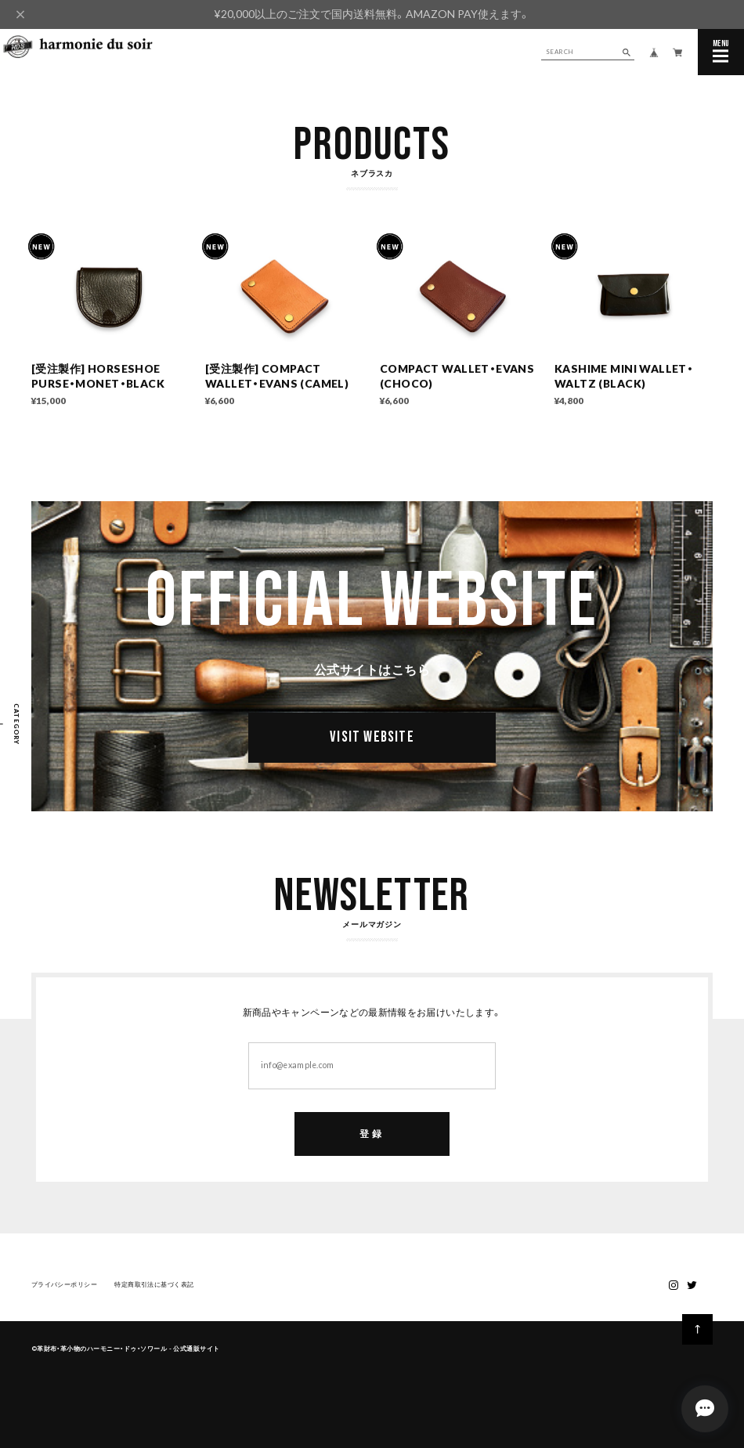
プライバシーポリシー (64, 1291)
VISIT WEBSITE (372, 743)
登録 (371, 1140)
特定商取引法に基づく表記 (153, 1291)
